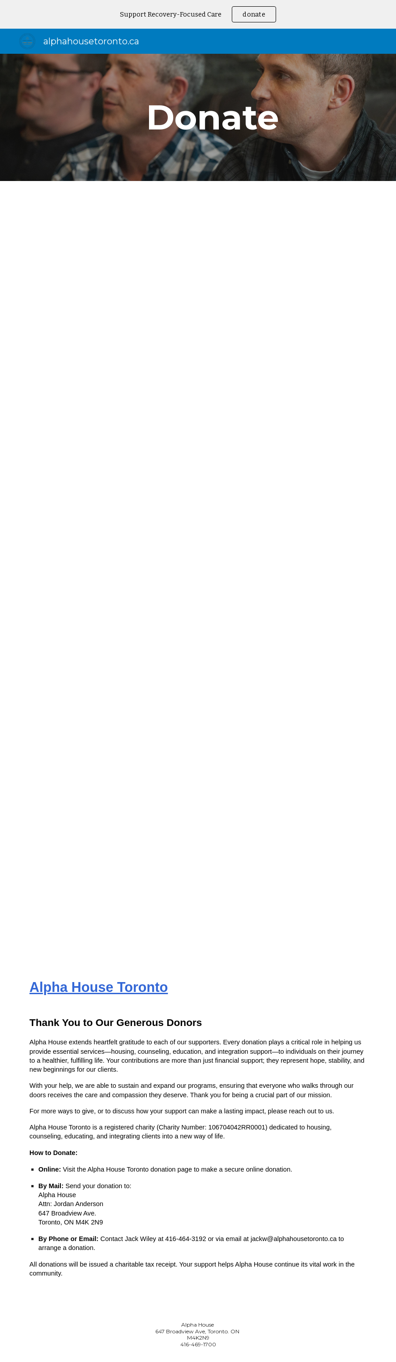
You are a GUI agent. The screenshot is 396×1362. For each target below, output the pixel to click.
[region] (198, 14)
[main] (213, 117)
